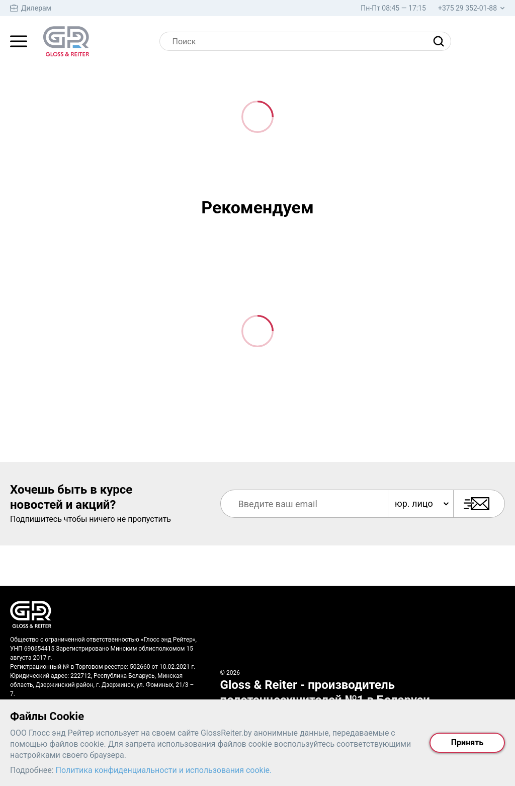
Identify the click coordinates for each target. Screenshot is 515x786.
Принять (467, 742)
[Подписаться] (479, 504)
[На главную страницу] (66, 41)
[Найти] (441, 41)
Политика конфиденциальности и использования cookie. (164, 770)
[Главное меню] (18, 41)
